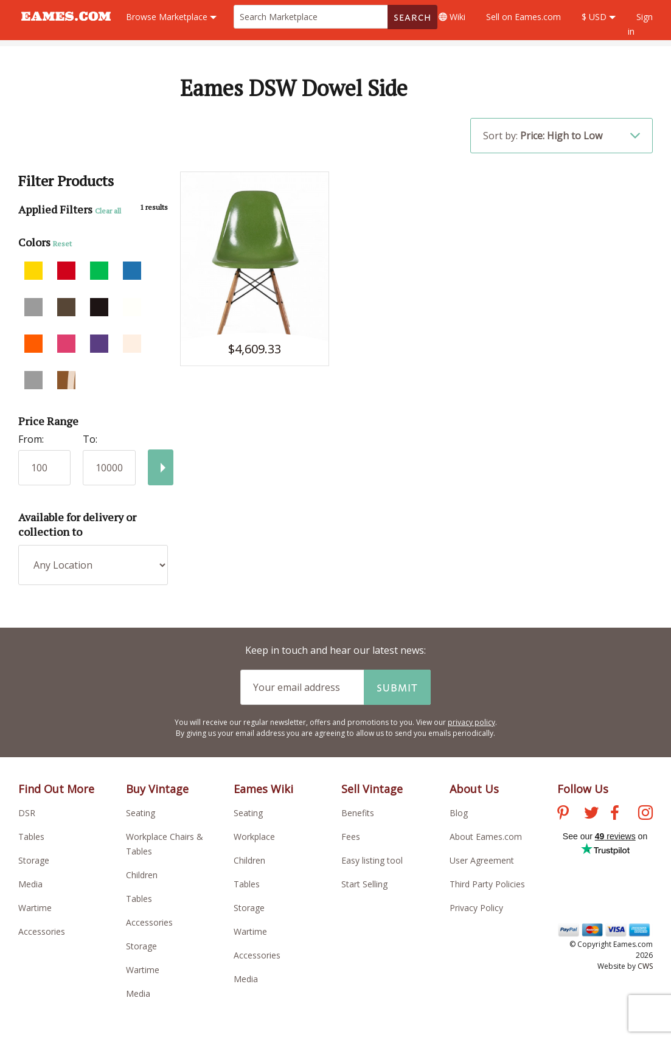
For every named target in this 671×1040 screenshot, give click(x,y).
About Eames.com (486, 836)
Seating (140, 813)
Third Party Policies (487, 884)
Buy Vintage (157, 789)
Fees (350, 836)
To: (90, 439)
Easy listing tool (372, 860)
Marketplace (171, 17)
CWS (645, 966)
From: (31, 439)
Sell (523, 17)
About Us (474, 789)
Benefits (357, 813)
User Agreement (482, 860)
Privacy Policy (476, 907)
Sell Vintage (372, 789)
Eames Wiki (263, 789)
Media (30, 884)
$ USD (599, 17)
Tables (31, 836)
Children (142, 875)
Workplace (254, 836)
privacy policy (471, 722)
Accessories (41, 931)
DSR (26, 813)
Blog (459, 813)
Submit (397, 687)
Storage (33, 860)
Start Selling (364, 884)
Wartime (35, 907)
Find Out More (56, 789)
